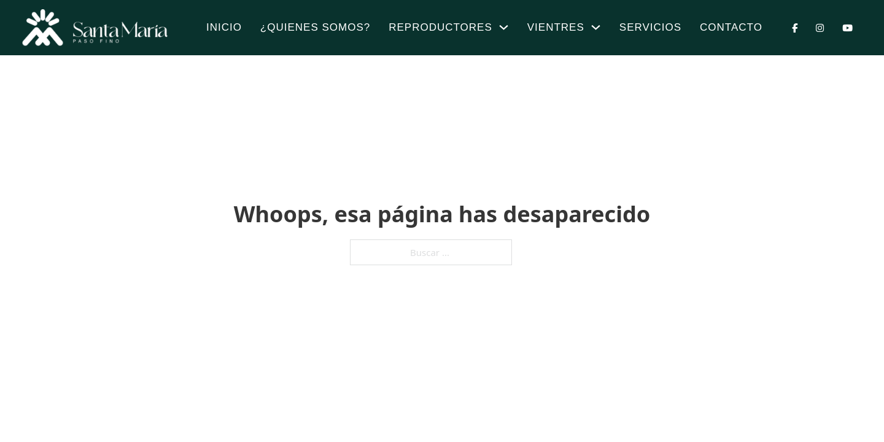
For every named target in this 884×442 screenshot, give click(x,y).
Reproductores (440, 27)
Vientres (555, 27)
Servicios (650, 27)
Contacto (731, 27)
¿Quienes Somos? (315, 27)
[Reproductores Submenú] (503, 27)
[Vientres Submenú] (596, 27)
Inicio (224, 27)
